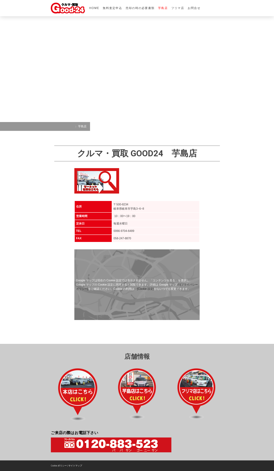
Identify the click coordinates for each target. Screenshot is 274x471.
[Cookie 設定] (145, 288)
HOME (94, 8)
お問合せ (194, 8)
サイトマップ (75, 465)
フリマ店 (177, 8)
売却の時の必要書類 (140, 8)
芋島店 (163, 8)
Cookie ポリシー (59, 465)
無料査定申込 (112, 8)
